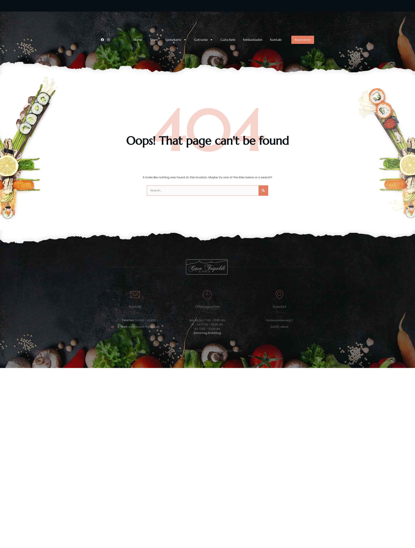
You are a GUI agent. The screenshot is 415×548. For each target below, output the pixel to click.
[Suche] (263, 191)
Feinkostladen (253, 39)
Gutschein (228, 39)
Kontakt (276, 39)
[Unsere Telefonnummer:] (103, 17)
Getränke (203, 39)
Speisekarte (176, 39)
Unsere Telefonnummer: (125, 14)
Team (154, 39)
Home (138, 39)
